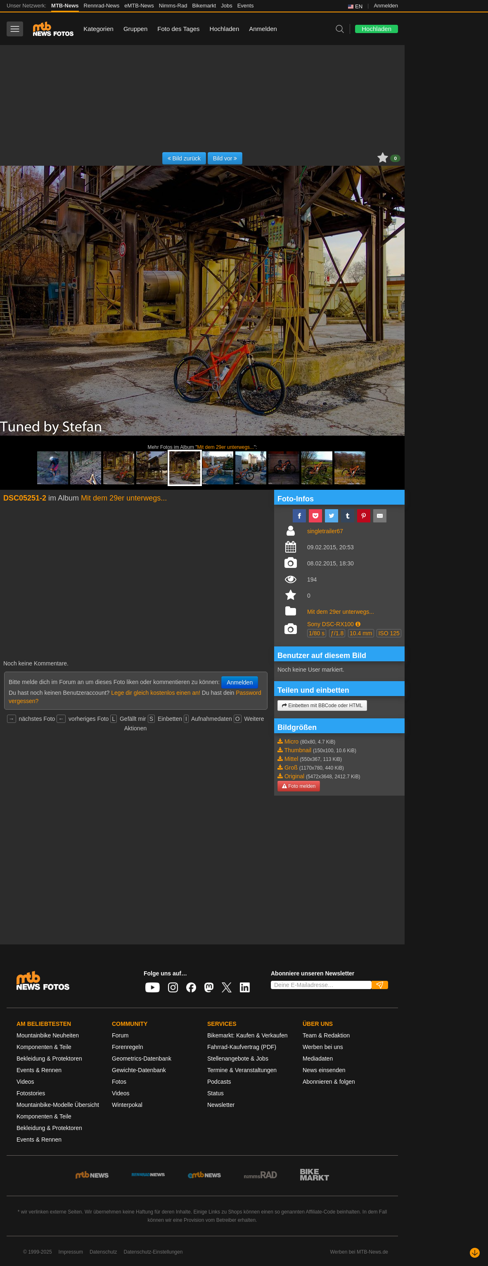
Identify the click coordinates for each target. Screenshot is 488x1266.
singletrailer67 (325, 531)
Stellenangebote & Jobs (237, 1058)
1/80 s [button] (317, 633)
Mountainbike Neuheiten (48, 1035)
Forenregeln (127, 1047)
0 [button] (395, 158)
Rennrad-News (102, 5)
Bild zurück (184, 158)
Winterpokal (127, 1104)
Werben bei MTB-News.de (359, 1252)
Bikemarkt (204, 5)
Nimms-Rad (173, 5)
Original (294, 776)
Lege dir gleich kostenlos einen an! (155, 692)
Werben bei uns (323, 1047)
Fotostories (31, 1093)
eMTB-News (139, 5)
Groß (291, 767)
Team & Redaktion (326, 1035)
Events (245, 5)
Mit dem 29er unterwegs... (225, 447)
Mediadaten (318, 1058)
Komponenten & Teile (44, 1047)
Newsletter (221, 1104)
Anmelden (386, 5)
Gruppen (135, 28)
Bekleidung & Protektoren (49, 1058)
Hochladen (224, 28)
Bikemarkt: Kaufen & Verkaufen (247, 1035)
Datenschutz (103, 1252)
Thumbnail (297, 750)
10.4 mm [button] (361, 633)
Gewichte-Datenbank (139, 1070)
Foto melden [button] (298, 786)
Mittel (291, 759)
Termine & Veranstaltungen (242, 1070)
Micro (291, 741)
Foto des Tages (178, 28)
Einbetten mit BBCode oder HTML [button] (322, 705)
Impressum (71, 1252)
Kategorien (98, 28)
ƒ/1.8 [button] (337, 633)
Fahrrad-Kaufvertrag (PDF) (241, 1047)
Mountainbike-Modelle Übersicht (58, 1104)
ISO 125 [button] (388, 633)
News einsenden (324, 1070)
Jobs (226, 5)
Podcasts (219, 1081)
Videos (25, 1081)
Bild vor (225, 158)
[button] (357, 624)
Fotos (119, 1081)
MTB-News (64, 5)
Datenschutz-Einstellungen (153, 1252)
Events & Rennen (39, 1070)
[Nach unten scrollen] (475, 1253)
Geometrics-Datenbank (141, 1058)
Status (215, 1093)
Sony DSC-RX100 (330, 624)
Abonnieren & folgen (329, 1081)
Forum (120, 1035)
